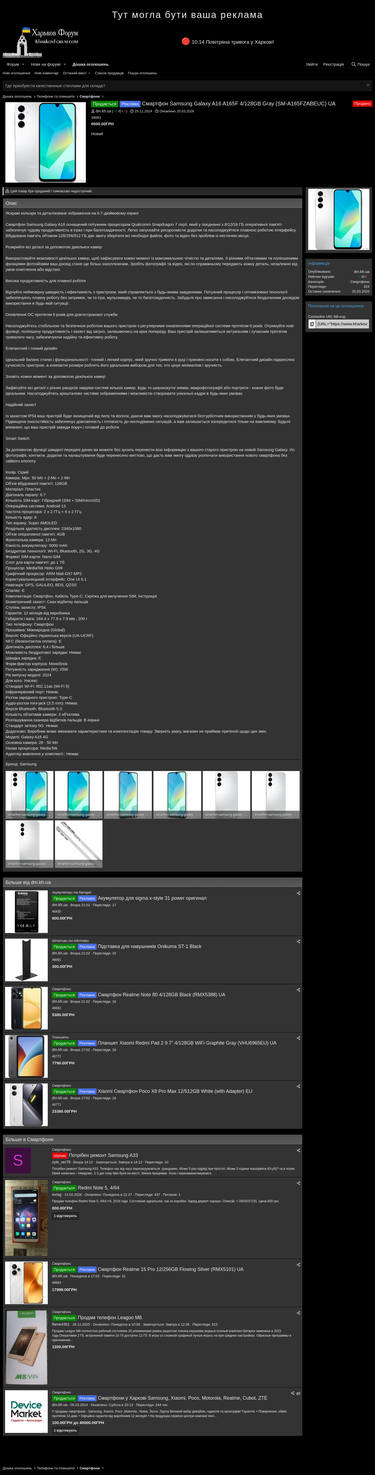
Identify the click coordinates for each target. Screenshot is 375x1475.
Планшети (60, 1037)
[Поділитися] (298, 893)
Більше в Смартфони (29, 1139)
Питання (170, 1195)
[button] (23, 64)
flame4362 (60, 1324)
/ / (119, 111)
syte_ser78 (61, 1162)
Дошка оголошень (90, 64)
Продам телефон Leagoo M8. (110, 1317)
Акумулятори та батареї (71, 892)
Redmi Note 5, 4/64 (98, 1187)
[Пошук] (360, 64)
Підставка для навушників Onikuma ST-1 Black (149, 946)
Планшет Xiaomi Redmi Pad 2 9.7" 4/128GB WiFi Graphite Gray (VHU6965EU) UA (187, 1043)
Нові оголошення (16, 73)
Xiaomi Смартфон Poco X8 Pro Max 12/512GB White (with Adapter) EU (175, 1091)
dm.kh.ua (103, 111)
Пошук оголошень (142, 73)
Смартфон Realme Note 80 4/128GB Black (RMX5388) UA (161, 994)
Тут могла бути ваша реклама (187, 14)
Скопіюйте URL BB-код (326, 317)
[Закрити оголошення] (367, 85)
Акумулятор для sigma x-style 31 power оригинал (152, 898)
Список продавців (109, 73)
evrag (56, 1194)
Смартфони (61, 989)
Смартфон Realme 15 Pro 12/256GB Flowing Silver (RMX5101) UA (171, 1269)
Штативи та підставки (70, 941)
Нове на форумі (45, 64)
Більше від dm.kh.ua (28, 882)
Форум (13, 64)
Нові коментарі (47, 73)
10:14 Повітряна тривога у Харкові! (233, 42)
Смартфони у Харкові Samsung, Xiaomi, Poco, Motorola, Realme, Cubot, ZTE (182, 1398)
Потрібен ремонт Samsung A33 (103, 1155)
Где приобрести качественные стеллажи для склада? (55, 85)
